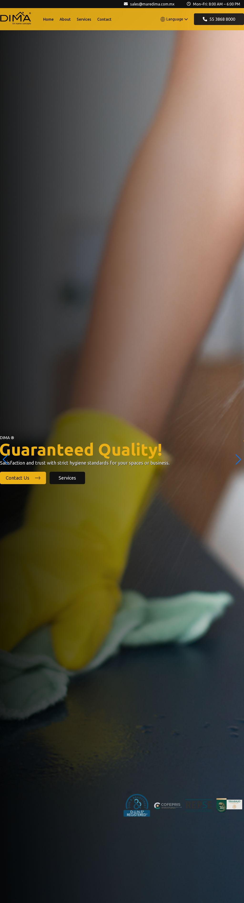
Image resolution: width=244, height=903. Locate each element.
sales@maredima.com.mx (152, 4)
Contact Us (23, 478)
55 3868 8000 (219, 19)
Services (84, 19)
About (65, 19)
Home (48, 19)
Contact (104, 19)
